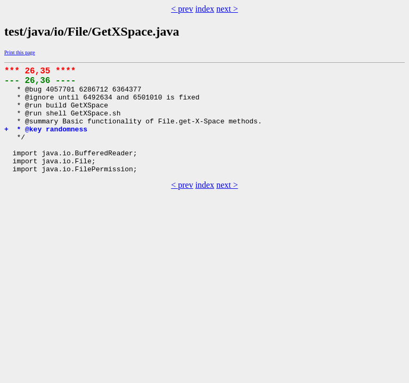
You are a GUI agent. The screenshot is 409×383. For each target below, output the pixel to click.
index (205, 8)
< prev (182, 8)
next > (227, 8)
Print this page (19, 52)
